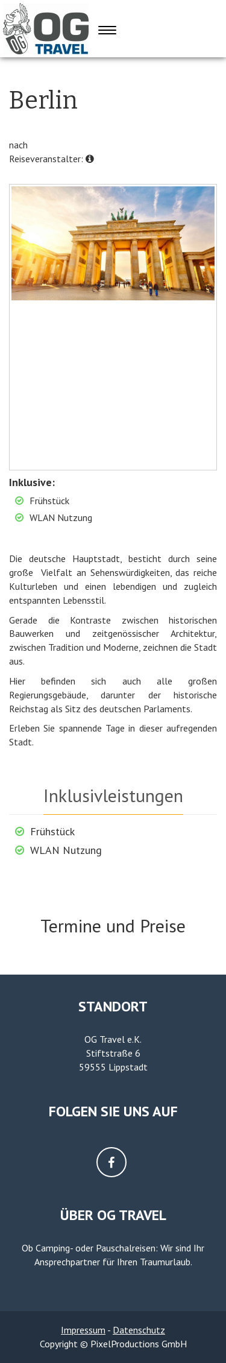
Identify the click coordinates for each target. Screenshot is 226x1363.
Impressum (83, 1330)
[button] (90, 158)
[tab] (113, 794)
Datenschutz (139, 1330)
